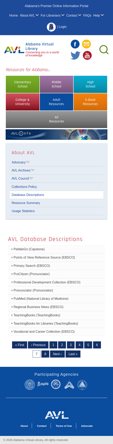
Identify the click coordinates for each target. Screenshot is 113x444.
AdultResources (56, 102)
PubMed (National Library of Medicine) (40, 298)
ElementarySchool (22, 84)
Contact (71, 15)
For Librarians (51, 15)
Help (96, 15)
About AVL (27, 15)
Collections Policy (24, 186)
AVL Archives (21, 170)
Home (13, 15)
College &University (22, 102)
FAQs (87, 15)
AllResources (56, 119)
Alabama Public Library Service (43, 383)
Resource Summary (26, 203)
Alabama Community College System (31, 384)
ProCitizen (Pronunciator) (31, 274)
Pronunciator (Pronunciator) (33, 290)
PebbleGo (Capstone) (29, 249)
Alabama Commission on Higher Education (83, 384)
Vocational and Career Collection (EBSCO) (44, 331)
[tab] (56, 249)
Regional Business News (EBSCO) (38, 307)
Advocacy (19, 162)
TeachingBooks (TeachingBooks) (36, 315)
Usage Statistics (23, 211)
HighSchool (90, 84)
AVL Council (20, 178)
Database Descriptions (28, 195)
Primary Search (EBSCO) (31, 265)
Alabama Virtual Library (40, 46)
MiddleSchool (56, 84)
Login (63, 27)
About (24, 425)
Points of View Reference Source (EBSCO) (44, 257)
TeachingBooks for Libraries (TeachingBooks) (45, 323)
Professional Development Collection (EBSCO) (46, 282)
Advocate (87, 425)
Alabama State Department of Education (56, 384)
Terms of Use (64, 425)
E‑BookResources (90, 102)
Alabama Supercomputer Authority (69, 384)
